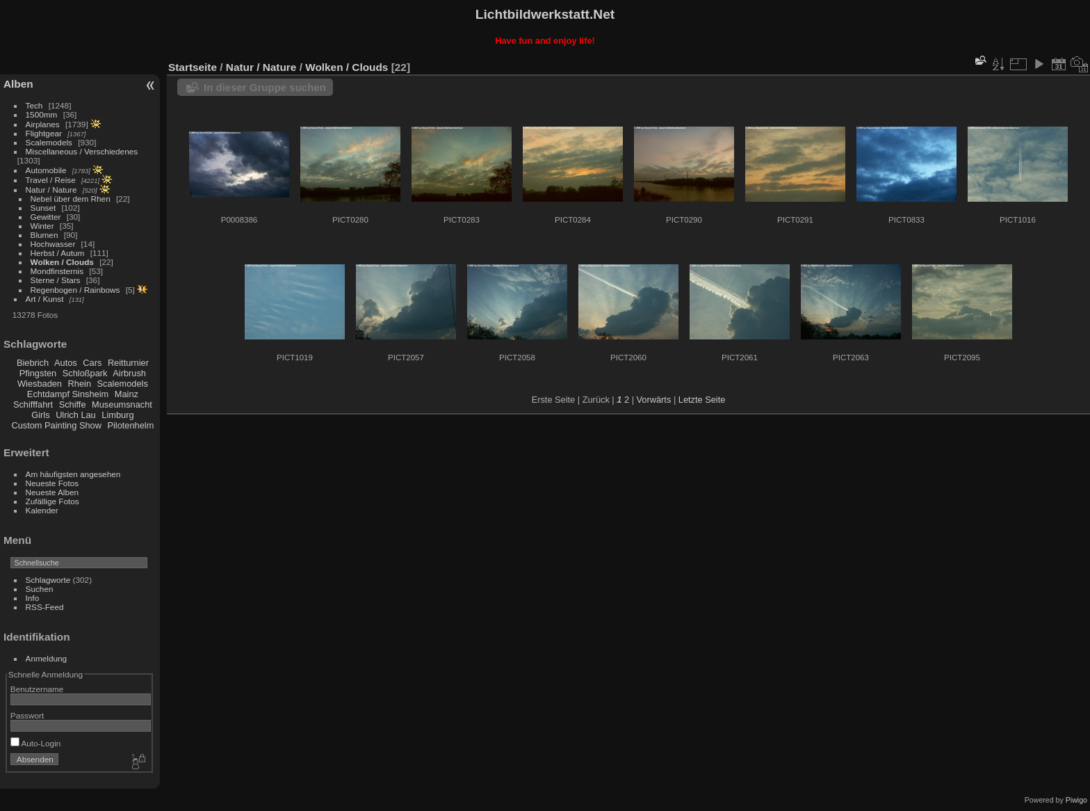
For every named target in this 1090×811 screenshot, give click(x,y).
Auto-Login (35, 743)
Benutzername (37, 688)
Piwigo (1076, 800)
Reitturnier (128, 363)
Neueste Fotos (52, 483)
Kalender (42, 510)
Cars (92, 363)
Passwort (27, 715)
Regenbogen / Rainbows (75, 289)
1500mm (42, 114)
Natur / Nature (51, 189)
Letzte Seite (702, 399)
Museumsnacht (122, 404)
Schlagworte (48, 579)
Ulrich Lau (76, 415)
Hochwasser (53, 243)
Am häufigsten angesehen (73, 474)
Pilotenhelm (130, 425)
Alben (18, 84)
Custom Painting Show (56, 425)
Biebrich (33, 363)
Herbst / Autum (58, 252)
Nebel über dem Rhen (71, 198)
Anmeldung (46, 658)
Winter (42, 225)
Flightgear (44, 133)
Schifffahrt (33, 404)
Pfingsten (37, 373)
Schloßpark (85, 373)
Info (33, 597)
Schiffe (72, 404)
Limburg (117, 415)
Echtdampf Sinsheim (67, 394)
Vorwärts (654, 399)
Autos (65, 363)
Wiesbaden (39, 383)
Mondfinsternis (57, 270)
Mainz (126, 394)
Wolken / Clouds (62, 261)
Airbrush (129, 373)
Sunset (43, 207)
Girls (40, 415)
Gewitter (46, 216)
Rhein (79, 383)
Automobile (46, 170)
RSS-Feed (45, 606)
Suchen (40, 588)
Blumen (44, 234)
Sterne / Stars (56, 279)
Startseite (192, 67)
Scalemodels (49, 142)
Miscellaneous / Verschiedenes (82, 151)
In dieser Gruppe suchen (265, 87)
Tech (34, 105)
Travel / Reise (51, 179)
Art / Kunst (45, 298)
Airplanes (43, 124)
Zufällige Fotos (52, 501)
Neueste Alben (52, 492)
